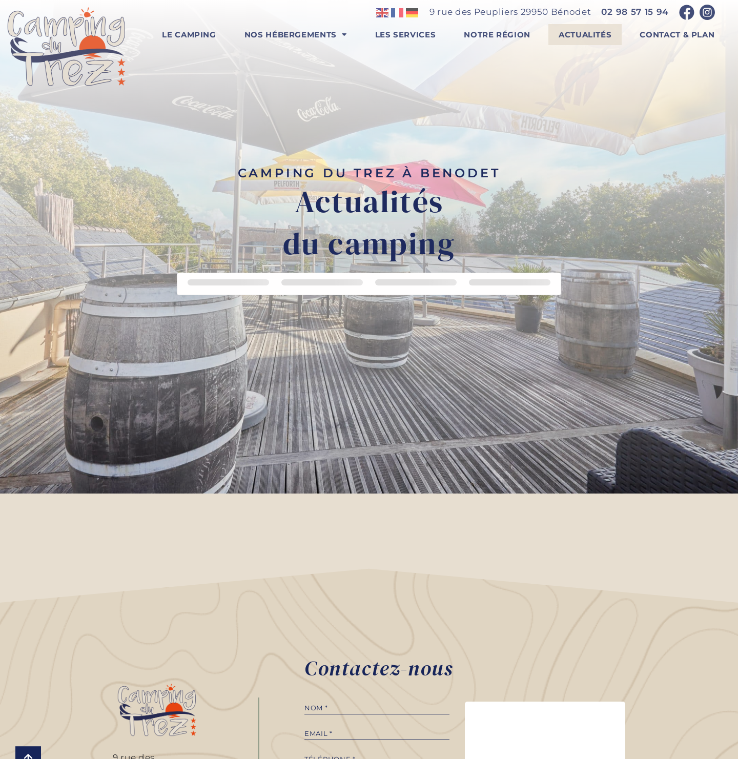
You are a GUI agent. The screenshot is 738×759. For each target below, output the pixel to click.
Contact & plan (677, 34)
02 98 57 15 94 (635, 12)
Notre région (497, 34)
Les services (405, 34)
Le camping (189, 34)
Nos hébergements (295, 35)
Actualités (585, 34)
